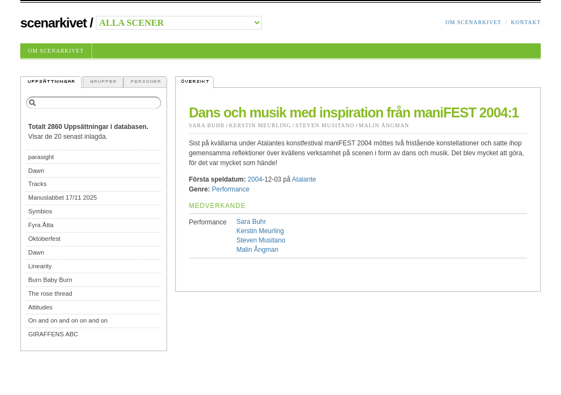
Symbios (40, 211)
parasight (41, 157)
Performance (231, 189)
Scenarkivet (53, 22)
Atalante (304, 179)
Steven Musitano (324, 125)
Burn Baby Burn (50, 279)
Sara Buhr (207, 125)
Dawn (36, 170)
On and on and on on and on (67, 320)
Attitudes (40, 307)
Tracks (37, 183)
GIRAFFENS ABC (53, 334)
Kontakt (526, 22)
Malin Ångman (384, 125)
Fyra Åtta (40, 225)
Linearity (39, 266)
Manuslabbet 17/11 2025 (62, 197)
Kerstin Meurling (260, 125)
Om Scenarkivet (473, 22)
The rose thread (50, 293)
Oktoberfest (44, 238)
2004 (255, 179)
